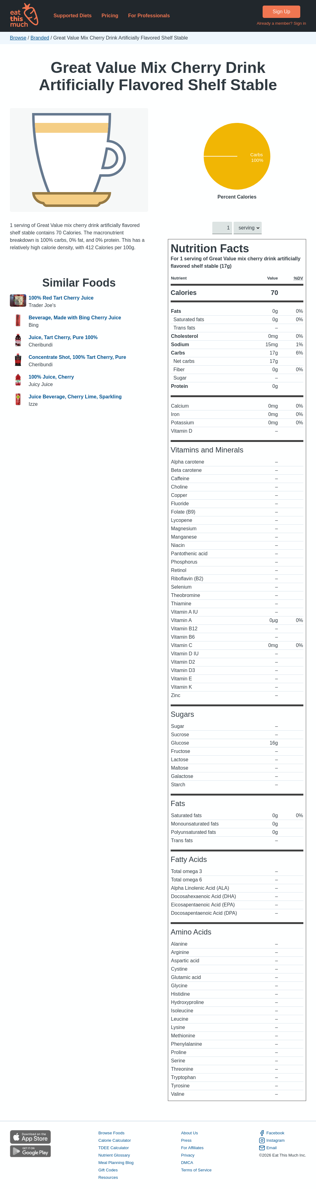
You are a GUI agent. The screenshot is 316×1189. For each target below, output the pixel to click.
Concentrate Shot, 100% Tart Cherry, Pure (77, 357)
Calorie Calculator (114, 1140)
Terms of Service (196, 1170)
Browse (18, 37)
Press (186, 1140)
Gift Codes (108, 1170)
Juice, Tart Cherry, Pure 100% (63, 337)
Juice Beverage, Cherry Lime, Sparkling (75, 396)
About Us (189, 1133)
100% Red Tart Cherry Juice (61, 297)
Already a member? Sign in (281, 23)
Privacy (188, 1155)
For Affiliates (192, 1147)
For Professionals (149, 15)
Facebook (271, 1133)
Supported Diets (72, 15)
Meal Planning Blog (116, 1162)
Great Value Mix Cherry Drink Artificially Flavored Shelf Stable (158, 76)
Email (267, 1148)
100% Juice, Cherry (51, 377)
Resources (108, 1177)
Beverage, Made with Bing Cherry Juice (75, 317)
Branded (40, 37)
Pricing (110, 15)
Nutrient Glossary (114, 1155)
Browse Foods (111, 1133)
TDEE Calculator (113, 1147)
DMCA (187, 1162)
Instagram (272, 1140)
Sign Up (281, 11)
